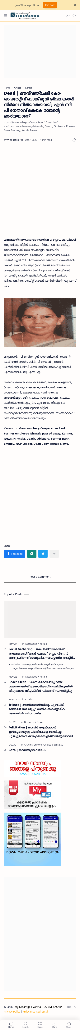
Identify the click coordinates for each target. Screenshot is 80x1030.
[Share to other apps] (54, 554)
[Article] (28, 699)
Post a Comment (40, 576)
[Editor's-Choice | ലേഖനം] (48, 744)
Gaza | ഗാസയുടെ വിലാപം (27, 750)
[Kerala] (43, 643)
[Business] (30, 722)
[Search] (74, 15)
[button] (68, 15)
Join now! (50, 5)
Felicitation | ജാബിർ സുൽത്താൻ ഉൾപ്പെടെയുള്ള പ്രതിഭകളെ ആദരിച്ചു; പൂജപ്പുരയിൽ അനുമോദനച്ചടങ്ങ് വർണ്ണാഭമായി (41, 731)
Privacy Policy (12, 1011)
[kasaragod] (32, 643)
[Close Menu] (75, 5)
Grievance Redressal (35, 1011)
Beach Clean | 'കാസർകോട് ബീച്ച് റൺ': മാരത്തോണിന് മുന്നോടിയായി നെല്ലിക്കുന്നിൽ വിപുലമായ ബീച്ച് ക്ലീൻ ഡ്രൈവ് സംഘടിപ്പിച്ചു (41, 686)
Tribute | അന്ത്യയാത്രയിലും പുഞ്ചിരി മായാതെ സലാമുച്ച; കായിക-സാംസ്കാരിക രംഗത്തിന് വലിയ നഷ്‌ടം (37, 709)
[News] (40, 722)
